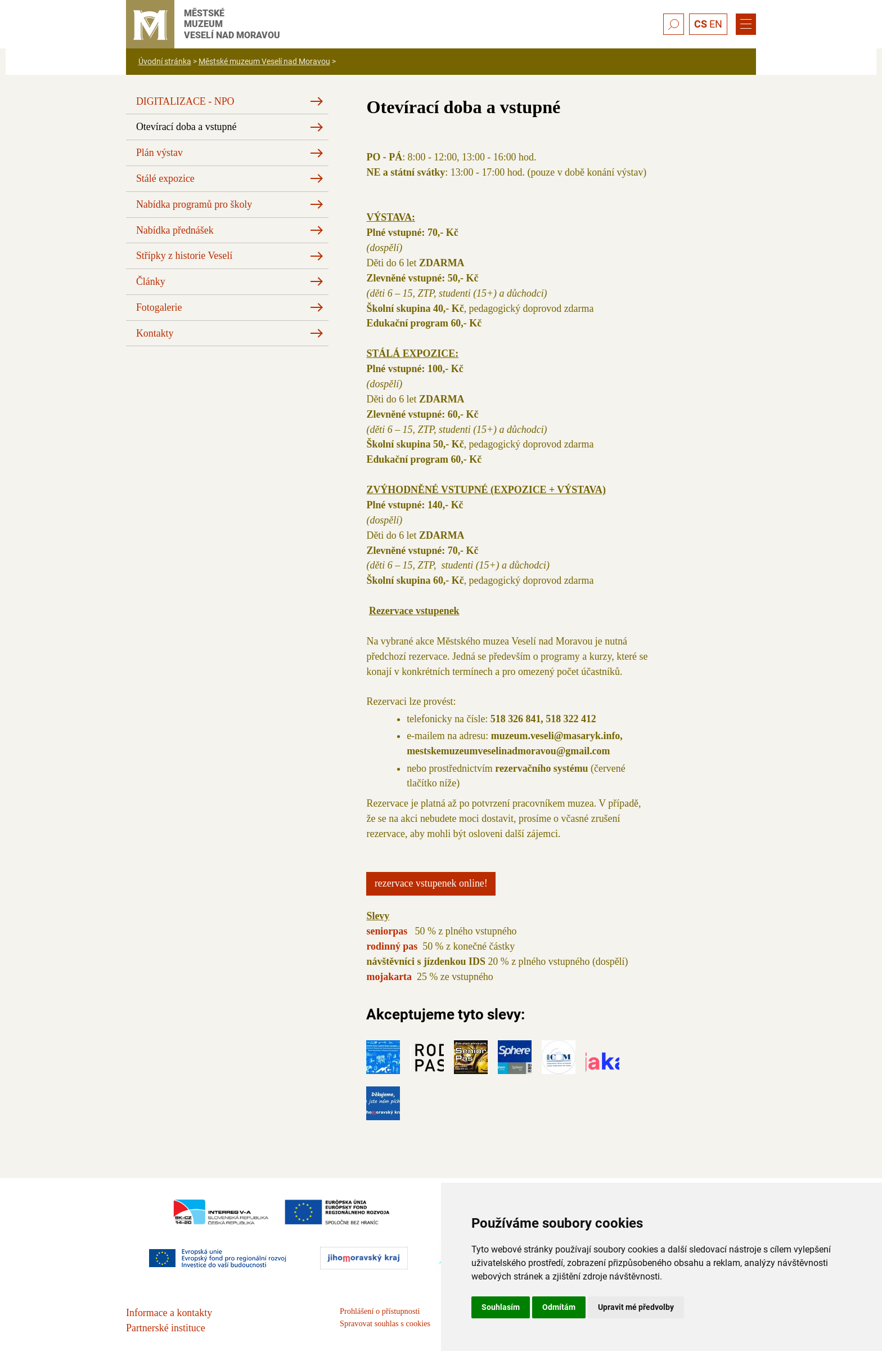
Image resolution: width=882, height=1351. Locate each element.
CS (700, 24)
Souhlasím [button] (501, 1307)
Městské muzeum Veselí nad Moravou (264, 61)
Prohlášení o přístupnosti (380, 1311)
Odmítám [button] (558, 1307)
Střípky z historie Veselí (184, 255)
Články (150, 281)
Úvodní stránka (164, 61)
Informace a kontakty (169, 1312)
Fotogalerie (159, 307)
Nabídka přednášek (175, 230)
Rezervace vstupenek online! (431, 883)
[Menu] (746, 24)
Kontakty (155, 333)
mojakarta (390, 976)
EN (715, 24)
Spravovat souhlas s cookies (385, 1323)
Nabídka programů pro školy (194, 204)
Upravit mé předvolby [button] (636, 1307)
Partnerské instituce (165, 1328)
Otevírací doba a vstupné (186, 126)
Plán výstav (159, 152)
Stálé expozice (165, 178)
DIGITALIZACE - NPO (185, 101)
